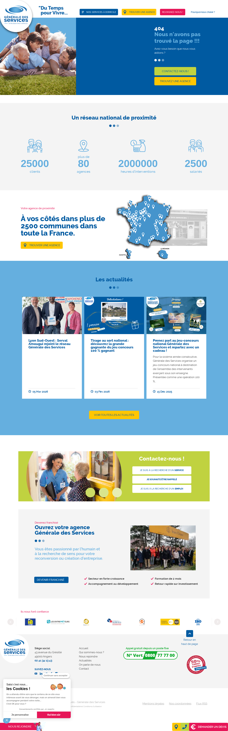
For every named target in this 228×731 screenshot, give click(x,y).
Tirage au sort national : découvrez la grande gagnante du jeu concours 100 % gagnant (112, 346)
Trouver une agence (44, 245)
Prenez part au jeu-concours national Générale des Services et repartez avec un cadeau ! (176, 346)
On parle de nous (89, 664)
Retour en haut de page (189, 642)
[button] (7, 720)
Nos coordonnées (180, 703)
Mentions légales (153, 703)
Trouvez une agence (175, 81)
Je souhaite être (162, 479)
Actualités (85, 660)
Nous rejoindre (88, 656)
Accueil (83, 648)
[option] (52, 348)
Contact (84, 668)
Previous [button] (10, 622)
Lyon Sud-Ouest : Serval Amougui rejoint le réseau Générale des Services (49, 344)
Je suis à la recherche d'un (162, 470)
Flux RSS (201, 703)
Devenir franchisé (50, 579)
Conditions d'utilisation (92, 706)
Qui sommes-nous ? (91, 652)
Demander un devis (208, 726)
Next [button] (217, 622)
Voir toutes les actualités (114, 415)
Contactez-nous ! (175, 71)
